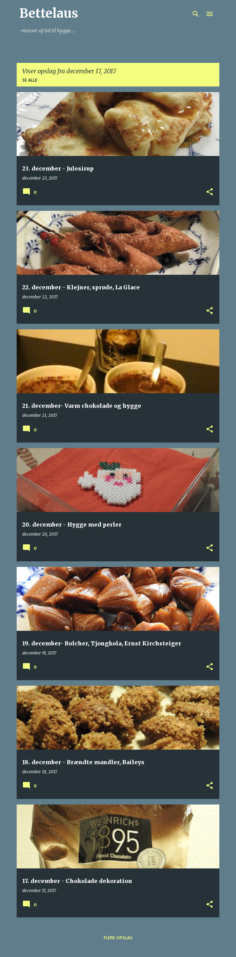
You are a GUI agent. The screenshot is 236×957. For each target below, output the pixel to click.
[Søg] (196, 14)
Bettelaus (48, 13)
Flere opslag (118, 937)
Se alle (29, 80)
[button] (209, 192)
